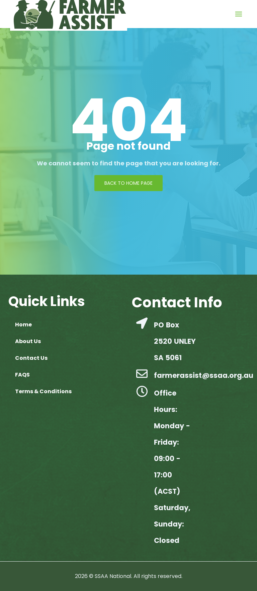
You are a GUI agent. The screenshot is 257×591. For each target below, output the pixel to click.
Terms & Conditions (43, 391)
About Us (28, 341)
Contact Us (31, 358)
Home (23, 324)
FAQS (22, 375)
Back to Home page (128, 183)
